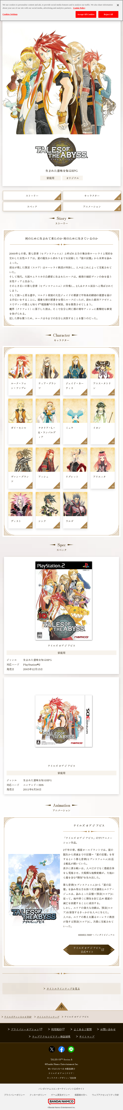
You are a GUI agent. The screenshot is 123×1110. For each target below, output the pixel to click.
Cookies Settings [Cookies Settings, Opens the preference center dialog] (10, 14)
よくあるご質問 (83, 1029)
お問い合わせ (108, 1029)
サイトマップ (86, 1036)
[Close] (117, 5)
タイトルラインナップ (48, 1016)
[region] (61, 10)
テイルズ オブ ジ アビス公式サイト (88, 950)
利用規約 (58, 1029)
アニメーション (92, 206)
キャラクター (92, 195)
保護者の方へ (81, 1095)
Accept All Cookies (85, 14)
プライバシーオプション (26, 1029)
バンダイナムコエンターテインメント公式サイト (61, 1089)
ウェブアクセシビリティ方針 (105, 1095)
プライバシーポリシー (14, 1095)
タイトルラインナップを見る (63, 988)
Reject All (108, 14)
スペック (32, 206)
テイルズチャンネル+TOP (18, 1016)
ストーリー (32, 195)
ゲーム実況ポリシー (60, 1095)
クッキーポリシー (38, 1095)
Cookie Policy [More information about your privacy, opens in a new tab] (79, 8)
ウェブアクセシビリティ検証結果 (51, 1036)
